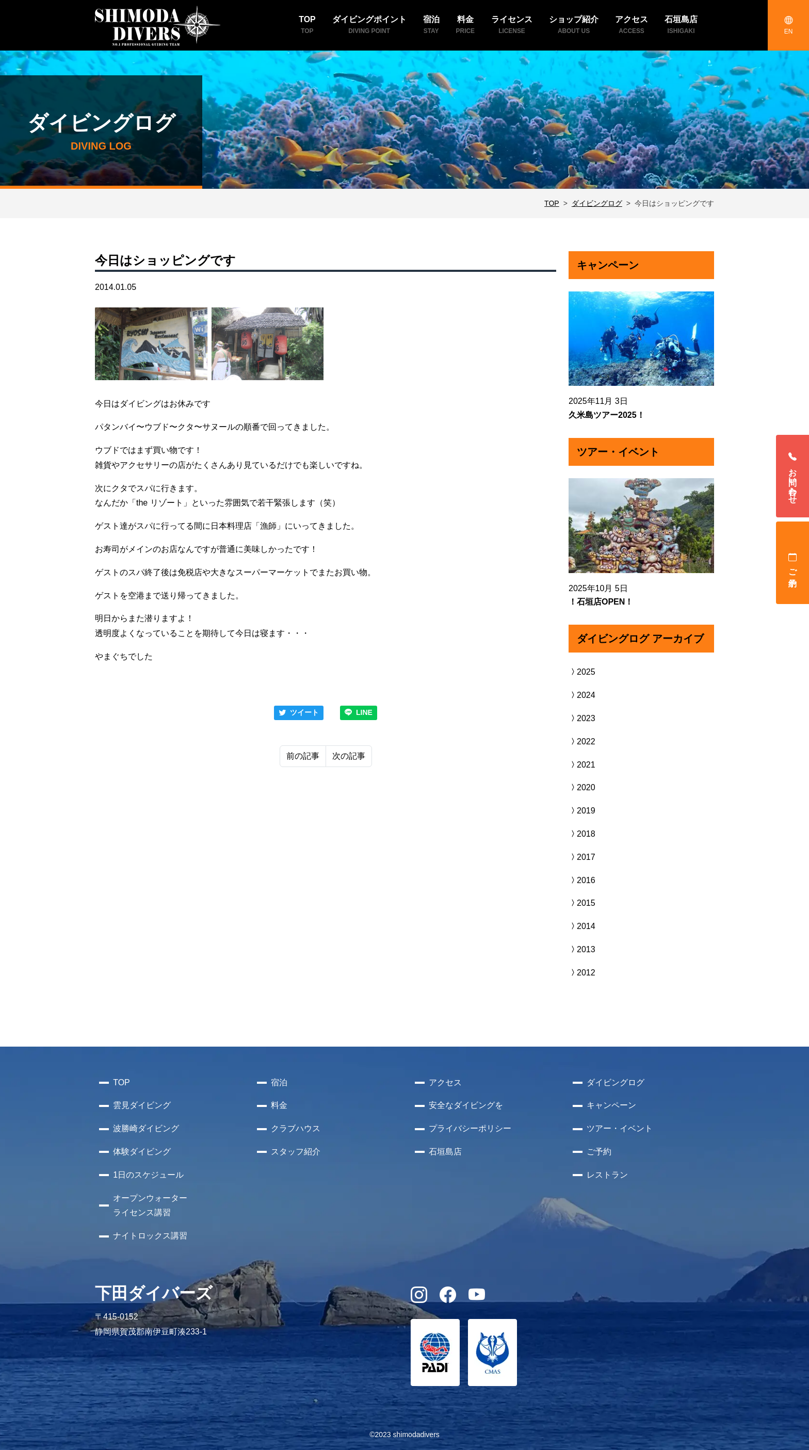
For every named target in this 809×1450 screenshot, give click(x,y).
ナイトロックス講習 (150, 1235)
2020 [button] (582, 787)
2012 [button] (582, 972)
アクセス (445, 1082)
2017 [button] (582, 857)
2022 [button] (582, 741)
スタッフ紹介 (295, 1151)
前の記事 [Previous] (302, 756)
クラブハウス (295, 1128)
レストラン (607, 1174)
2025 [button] (582, 671)
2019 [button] (582, 810)
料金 (279, 1105)
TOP (551, 203)
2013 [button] (582, 949)
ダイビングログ (597, 203)
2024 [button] (582, 695)
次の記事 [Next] (348, 756)
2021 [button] (582, 764)
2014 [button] (582, 926)
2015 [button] (582, 903)
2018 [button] (582, 833)
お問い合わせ (792, 476)
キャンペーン (611, 1105)
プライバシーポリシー (470, 1128)
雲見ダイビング (142, 1105)
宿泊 (279, 1082)
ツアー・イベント (620, 1128)
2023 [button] (582, 718)
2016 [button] (582, 880)
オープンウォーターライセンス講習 (150, 1205)
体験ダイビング (142, 1151)
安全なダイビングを (466, 1105)
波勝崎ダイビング (146, 1128)
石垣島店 (445, 1151)
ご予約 (792, 563)
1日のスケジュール (148, 1174)
